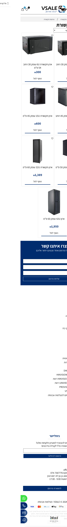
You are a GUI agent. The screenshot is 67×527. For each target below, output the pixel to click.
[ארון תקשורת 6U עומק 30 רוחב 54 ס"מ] (17, 54)
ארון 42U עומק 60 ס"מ (33, 218)
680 (50, 175)
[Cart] (2, 8)
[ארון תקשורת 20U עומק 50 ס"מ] (50, 157)
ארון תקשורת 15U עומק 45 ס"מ (17, 116)
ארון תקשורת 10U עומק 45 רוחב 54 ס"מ (50, 117)
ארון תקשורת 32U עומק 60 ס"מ (17, 167)
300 (18, 72)
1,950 (34, 226)
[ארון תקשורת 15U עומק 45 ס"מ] (17, 106)
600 (18, 123)
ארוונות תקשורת (51, 25)
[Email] (3, 513)
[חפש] (61, 8)
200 (50, 72)
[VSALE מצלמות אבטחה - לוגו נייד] (33, 9)
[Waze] (3, 520)
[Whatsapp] (3, 499)
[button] (50, 78)
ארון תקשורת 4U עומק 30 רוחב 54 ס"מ (49, 66)
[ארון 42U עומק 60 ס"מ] (33, 214)
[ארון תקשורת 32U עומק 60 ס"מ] (17, 163)
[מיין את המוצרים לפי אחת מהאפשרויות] (43, 30)
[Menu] (65, 8)
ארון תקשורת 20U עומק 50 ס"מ (50, 167)
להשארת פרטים (34, 488)
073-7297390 (53, 472)
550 (50, 123)
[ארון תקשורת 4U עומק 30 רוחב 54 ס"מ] (50, 60)
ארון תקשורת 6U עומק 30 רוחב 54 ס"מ (17, 66)
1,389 (18, 175)
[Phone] (3, 506)
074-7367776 (36, 472)
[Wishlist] (6, 8)
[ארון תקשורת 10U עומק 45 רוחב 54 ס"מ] (50, 106)
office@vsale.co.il (52, 469)
